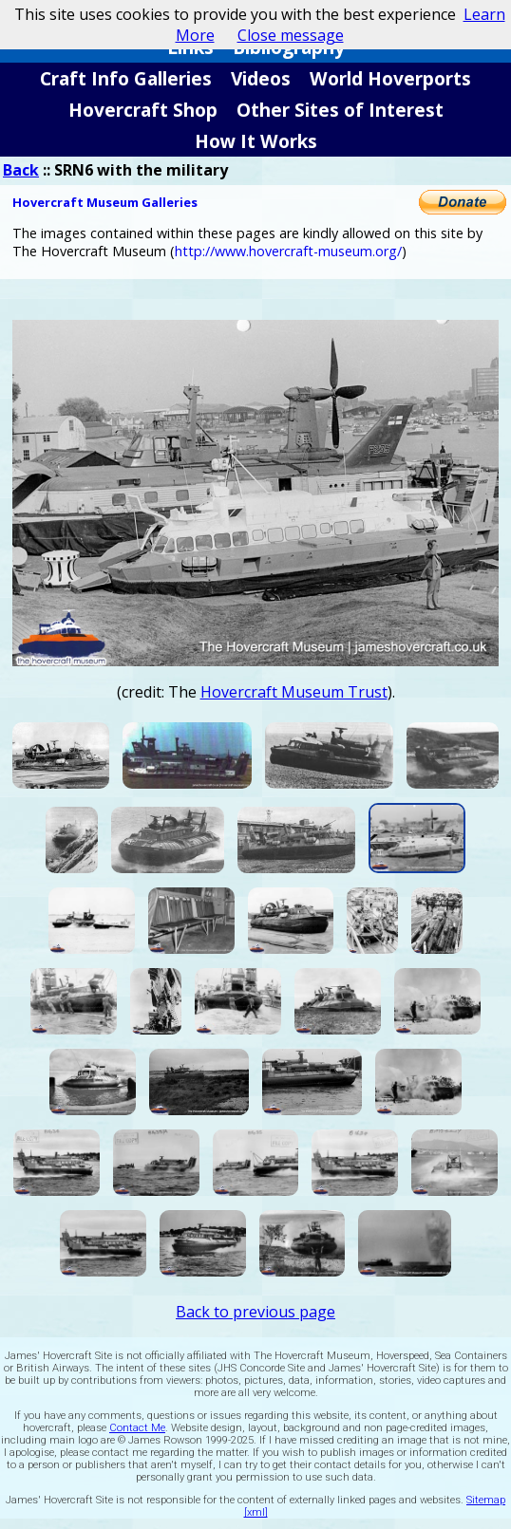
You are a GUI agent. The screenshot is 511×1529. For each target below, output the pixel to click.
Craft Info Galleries (126, 78)
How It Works (256, 141)
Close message (290, 35)
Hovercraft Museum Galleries (105, 202)
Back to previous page (255, 1311)
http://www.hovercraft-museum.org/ (288, 251)
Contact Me (137, 1428)
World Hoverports (390, 78)
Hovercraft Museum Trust (294, 691)
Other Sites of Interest (340, 109)
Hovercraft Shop (143, 109)
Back (21, 169)
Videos (261, 78)
